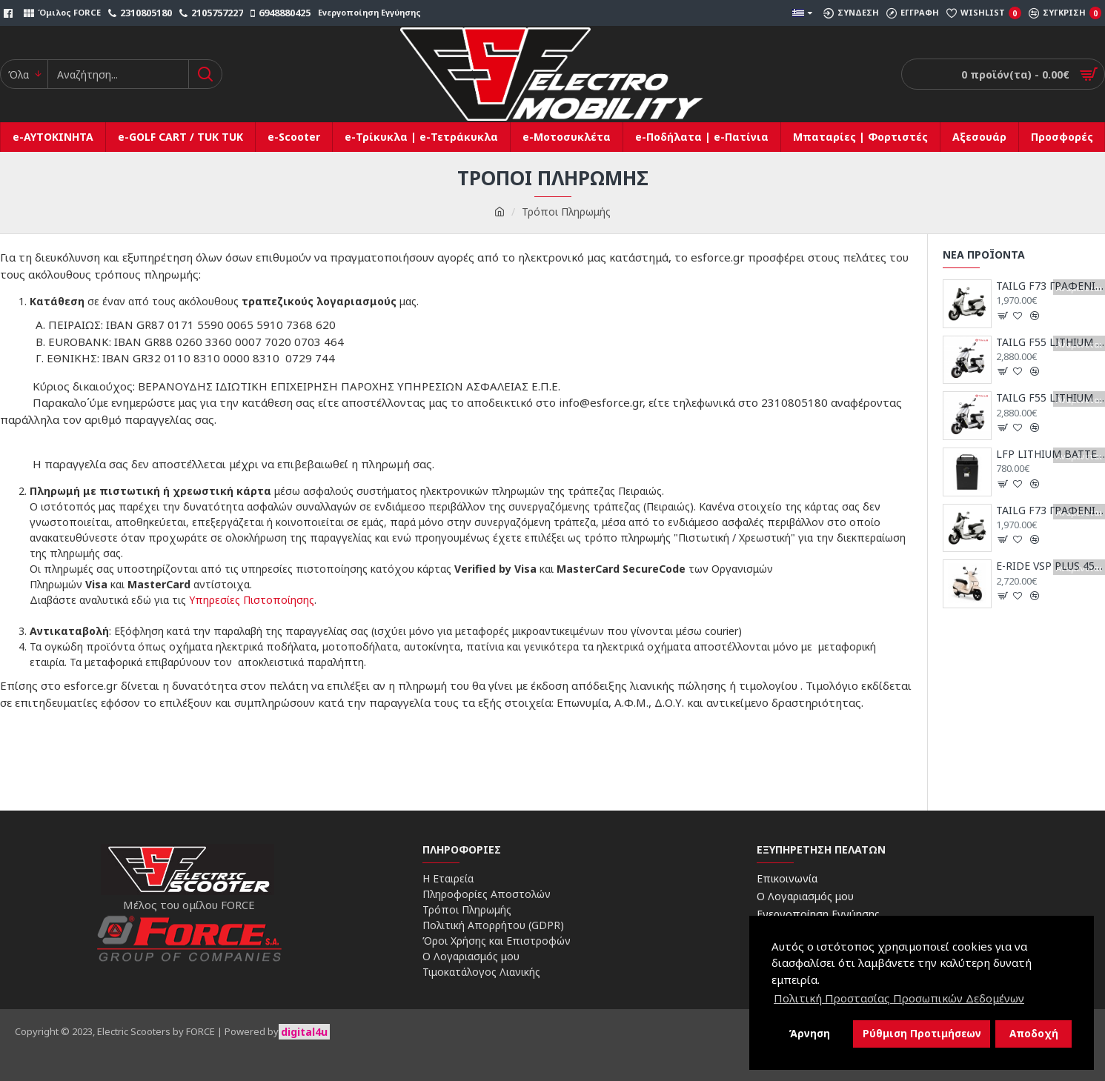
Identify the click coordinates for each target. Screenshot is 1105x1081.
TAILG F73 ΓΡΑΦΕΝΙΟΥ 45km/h (1050, 286)
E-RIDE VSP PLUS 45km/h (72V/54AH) (1050, 566)
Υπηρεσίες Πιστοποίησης (251, 600)
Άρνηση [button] (809, 1033)
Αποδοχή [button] (1033, 1033)
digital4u (304, 1032)
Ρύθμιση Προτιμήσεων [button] (922, 1033)
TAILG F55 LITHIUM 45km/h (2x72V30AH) (1050, 342)
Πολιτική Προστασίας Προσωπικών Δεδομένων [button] (899, 998)
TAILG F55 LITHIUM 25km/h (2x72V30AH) (1050, 398)
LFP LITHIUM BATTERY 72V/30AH (1050, 454)
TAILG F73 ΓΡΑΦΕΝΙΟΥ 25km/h (1050, 510)
